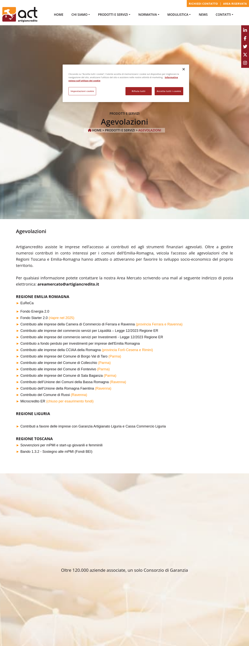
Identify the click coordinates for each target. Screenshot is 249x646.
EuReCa (27, 303)
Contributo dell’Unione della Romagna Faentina (57, 388)
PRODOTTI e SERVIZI (120, 130)
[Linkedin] (245, 30)
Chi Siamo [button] (79, 14)
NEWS (203, 14)
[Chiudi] (183, 69)
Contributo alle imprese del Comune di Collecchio (58, 363)
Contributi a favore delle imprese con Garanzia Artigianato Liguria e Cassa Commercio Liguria (93, 426)
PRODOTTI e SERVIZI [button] (113, 14)
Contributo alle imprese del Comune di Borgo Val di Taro (64, 356)
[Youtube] (245, 55)
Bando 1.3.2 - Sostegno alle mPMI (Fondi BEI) (56, 452)
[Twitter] (245, 46)
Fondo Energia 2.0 (34, 311)
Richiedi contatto (203, 3)
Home (58, 14)
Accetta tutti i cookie (169, 91)
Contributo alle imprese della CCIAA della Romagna (60, 350)
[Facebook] (245, 38)
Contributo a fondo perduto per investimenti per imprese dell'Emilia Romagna (80, 343)
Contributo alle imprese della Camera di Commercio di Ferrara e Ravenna (77, 324)
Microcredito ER (32, 401)
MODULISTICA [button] (177, 14)
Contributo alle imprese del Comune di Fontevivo (58, 369)
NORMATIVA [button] (147, 14)
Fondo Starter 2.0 (34, 318)
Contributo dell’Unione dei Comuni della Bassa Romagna (64, 382)
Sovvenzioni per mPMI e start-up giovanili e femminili (61, 445)
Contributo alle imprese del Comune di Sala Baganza (61, 376)
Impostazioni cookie (82, 91)
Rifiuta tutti (138, 91)
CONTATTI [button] (223, 14)
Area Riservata (235, 3)
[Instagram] (245, 63)
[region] (126, 83)
